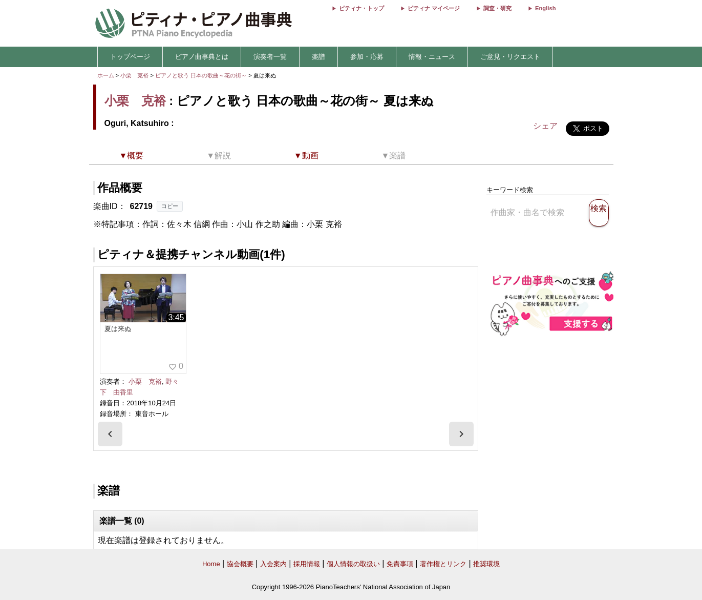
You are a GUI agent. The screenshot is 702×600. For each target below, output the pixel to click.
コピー (169, 206)
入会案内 (273, 564)
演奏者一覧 (270, 56)
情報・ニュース (432, 56)
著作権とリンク (443, 564)
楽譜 (318, 56)
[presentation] (110, 434)
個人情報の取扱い (353, 564)
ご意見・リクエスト (510, 56)
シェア (545, 125)
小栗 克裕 (134, 75)
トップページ (130, 56)
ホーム (105, 75)
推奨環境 (486, 564)
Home (211, 564)
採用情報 (306, 564)
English (545, 8)
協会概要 (240, 564)
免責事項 (400, 564)
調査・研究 (497, 8)
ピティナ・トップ (361, 8)
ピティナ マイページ (434, 8)
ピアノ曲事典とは (201, 56)
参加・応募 (367, 56)
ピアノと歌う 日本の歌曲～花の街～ (201, 75)
